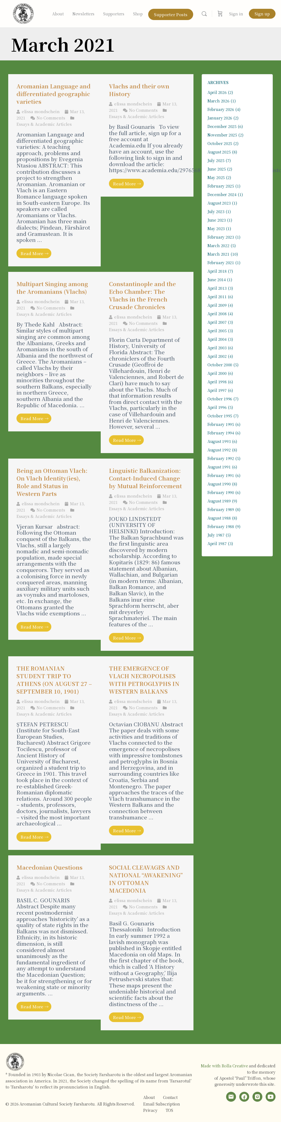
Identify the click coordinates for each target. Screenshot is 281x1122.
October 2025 (219, 143)
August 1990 (219, 484)
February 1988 (220, 526)
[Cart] (220, 13)
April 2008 (217, 313)
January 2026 (219, 118)
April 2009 (217, 305)
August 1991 (219, 467)
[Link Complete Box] (54, 170)
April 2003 (217, 347)
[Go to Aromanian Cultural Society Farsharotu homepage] (23, 12)
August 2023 (219, 203)
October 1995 (219, 415)
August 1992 (219, 450)
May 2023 (216, 228)
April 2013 (217, 288)
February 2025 (220, 186)
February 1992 (220, 458)
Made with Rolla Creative (224, 1065)
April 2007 (217, 322)
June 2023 (216, 220)
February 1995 (220, 424)
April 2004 (217, 339)
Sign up (262, 13)
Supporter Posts (170, 14)
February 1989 (220, 509)
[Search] (204, 13)
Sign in (236, 13)
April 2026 (217, 92)
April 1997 (217, 390)
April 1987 (217, 543)
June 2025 (216, 169)
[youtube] (271, 1097)
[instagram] (257, 1097)
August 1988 (219, 518)
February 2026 (220, 109)
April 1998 (217, 381)
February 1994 (220, 433)
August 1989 (219, 501)
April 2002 (217, 356)
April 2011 (217, 296)
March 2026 (218, 101)
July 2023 (215, 211)
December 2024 (222, 194)
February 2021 (220, 262)
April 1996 (217, 407)
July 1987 (215, 535)
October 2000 (219, 364)
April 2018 (217, 271)
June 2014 (216, 279)
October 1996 (219, 398)
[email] (231, 1097)
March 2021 (218, 254)
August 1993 (219, 441)
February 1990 (220, 492)
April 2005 (217, 330)
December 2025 (222, 126)
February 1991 (220, 475)
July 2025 (215, 160)
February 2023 (220, 237)
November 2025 (222, 135)
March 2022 (218, 245)
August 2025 (219, 152)
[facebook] (244, 1097)
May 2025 (216, 177)
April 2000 (217, 373)
